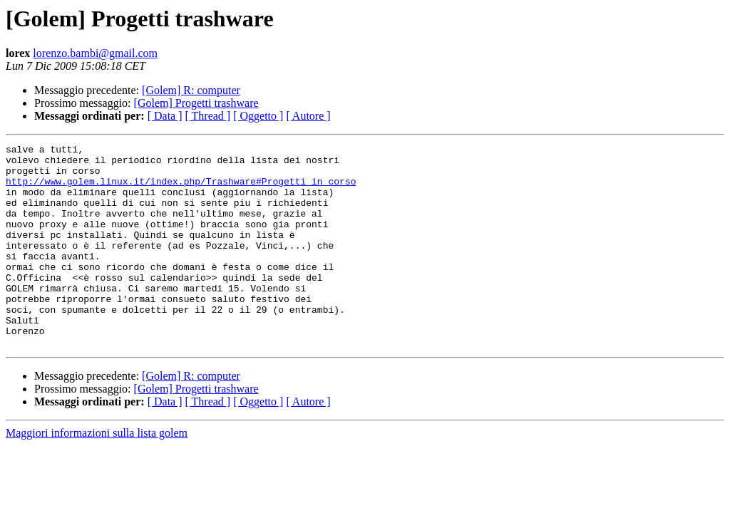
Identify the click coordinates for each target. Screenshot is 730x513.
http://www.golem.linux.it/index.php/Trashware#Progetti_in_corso (181, 189)
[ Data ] (165, 116)
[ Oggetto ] (258, 116)
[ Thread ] (208, 116)
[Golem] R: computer (191, 90)
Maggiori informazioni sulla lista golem (96, 473)
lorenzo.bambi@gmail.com (95, 53)
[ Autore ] (308, 116)
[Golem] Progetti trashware (196, 103)
